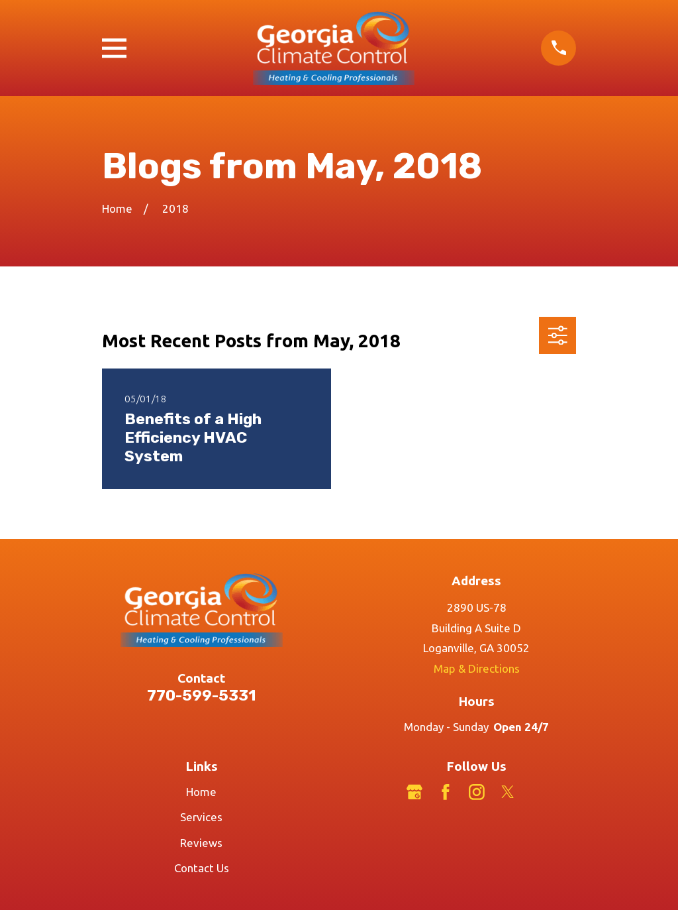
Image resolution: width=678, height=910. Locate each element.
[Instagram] (477, 792)
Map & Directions (477, 668)
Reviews (201, 842)
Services (201, 817)
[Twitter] (508, 792)
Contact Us (201, 868)
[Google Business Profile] (414, 792)
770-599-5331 (201, 696)
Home (201, 791)
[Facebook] (446, 792)
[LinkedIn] (539, 792)
